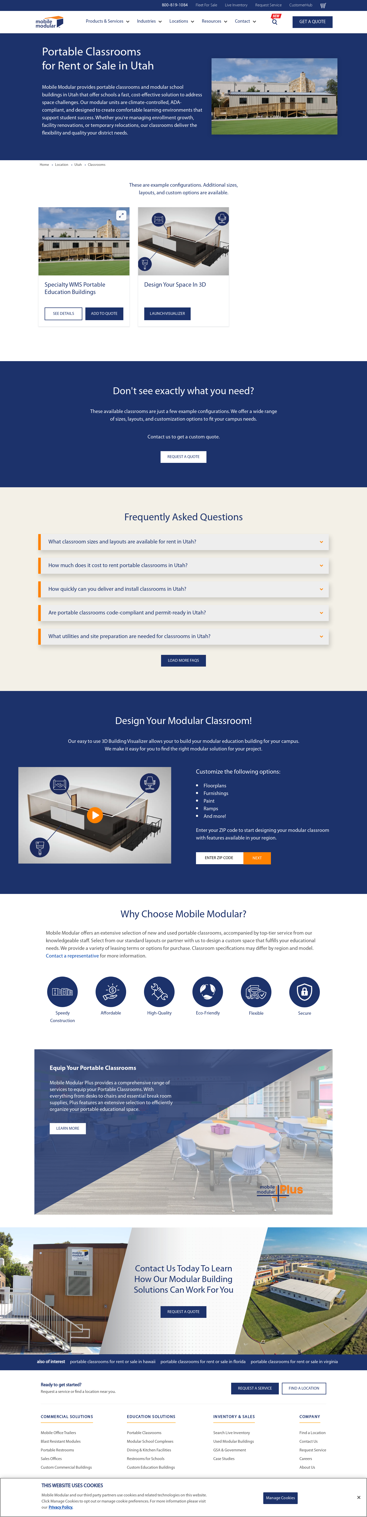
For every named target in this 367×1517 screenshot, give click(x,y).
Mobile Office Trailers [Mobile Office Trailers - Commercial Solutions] (58, 1433)
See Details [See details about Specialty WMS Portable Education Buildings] (63, 314)
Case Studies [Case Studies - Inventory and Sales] (223, 1459)
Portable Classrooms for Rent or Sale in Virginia (294, 1362)
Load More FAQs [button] (183, 661)
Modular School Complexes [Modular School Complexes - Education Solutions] (150, 1442)
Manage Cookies (280, 1498)
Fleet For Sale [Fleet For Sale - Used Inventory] (206, 5)
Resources (214, 21)
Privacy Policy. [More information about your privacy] (61, 1508)
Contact (245, 21)
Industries (149, 21)
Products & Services (107, 21)
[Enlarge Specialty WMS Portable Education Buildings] (121, 215)
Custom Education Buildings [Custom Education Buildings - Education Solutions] (151, 1468)
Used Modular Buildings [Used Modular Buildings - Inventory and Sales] (233, 1442)
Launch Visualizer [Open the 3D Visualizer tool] (167, 314)
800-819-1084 (175, 5)
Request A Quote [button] (183, 457)
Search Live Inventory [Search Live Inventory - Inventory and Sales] (231, 1433)
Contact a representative (72, 956)
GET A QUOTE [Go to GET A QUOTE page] (312, 22)
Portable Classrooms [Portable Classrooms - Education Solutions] (144, 1433)
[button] (83, 241)
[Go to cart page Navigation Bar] (323, 5)
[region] (183, 1497)
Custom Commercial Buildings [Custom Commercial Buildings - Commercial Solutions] (66, 1468)
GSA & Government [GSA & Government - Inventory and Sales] (229, 1450)
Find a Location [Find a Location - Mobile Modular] (312, 1433)
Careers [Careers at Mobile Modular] (305, 1459)
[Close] (358, 1497)
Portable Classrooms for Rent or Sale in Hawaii (112, 1362)
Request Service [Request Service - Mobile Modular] (312, 1450)
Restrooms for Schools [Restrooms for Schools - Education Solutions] (145, 1459)
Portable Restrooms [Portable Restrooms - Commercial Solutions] (57, 1450)
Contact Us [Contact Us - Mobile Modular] (308, 1442)
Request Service (268, 5)
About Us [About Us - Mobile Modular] (307, 1468)
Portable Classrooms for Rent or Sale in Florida (203, 1362)
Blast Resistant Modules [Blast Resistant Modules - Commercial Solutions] (61, 1442)
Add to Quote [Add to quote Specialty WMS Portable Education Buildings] (104, 314)
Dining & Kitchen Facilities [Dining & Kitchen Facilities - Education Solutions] (149, 1450)
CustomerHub (301, 5)
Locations (181, 21)
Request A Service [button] (255, 1389)
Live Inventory (236, 5)
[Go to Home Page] (49, 22)
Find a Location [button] (304, 1389)
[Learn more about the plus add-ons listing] (113, 1128)
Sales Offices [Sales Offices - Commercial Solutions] (51, 1459)
